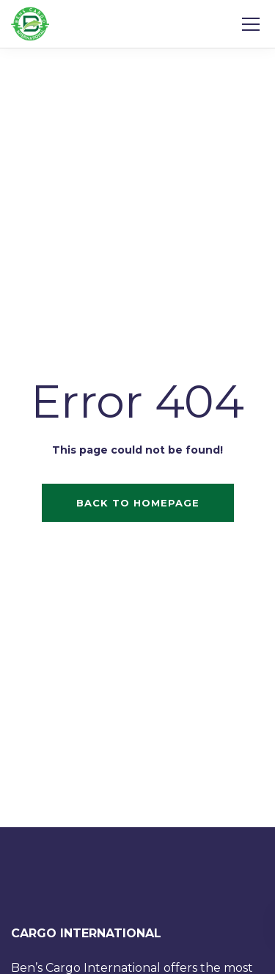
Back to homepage (137, 503)
